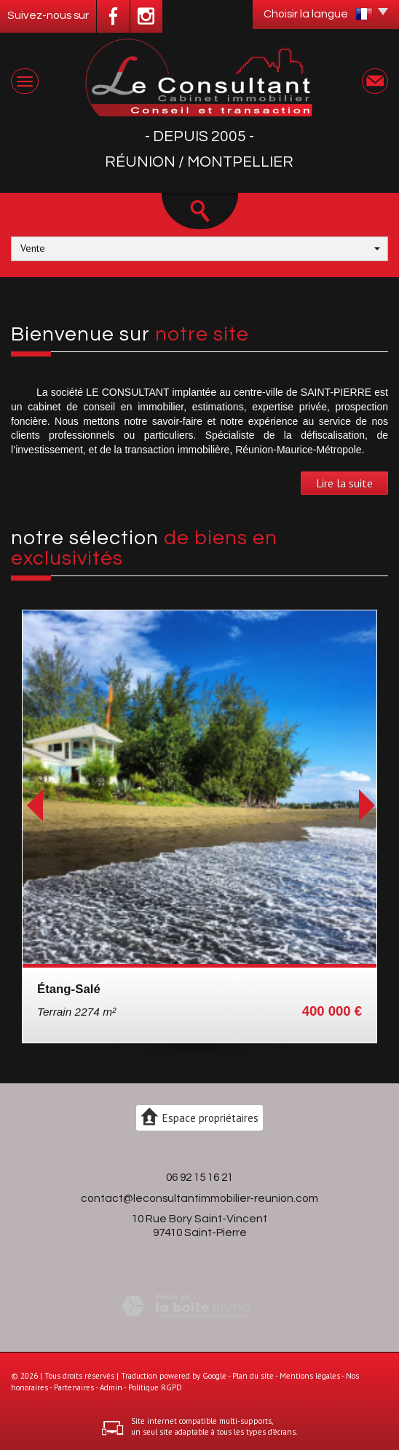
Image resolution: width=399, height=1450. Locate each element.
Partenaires (74, 1387)
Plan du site (253, 1376)
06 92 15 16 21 (199, 1177)
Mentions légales (310, 1376)
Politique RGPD (155, 1387)
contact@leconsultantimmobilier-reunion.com (199, 1198)
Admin (111, 1387)
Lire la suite (344, 483)
